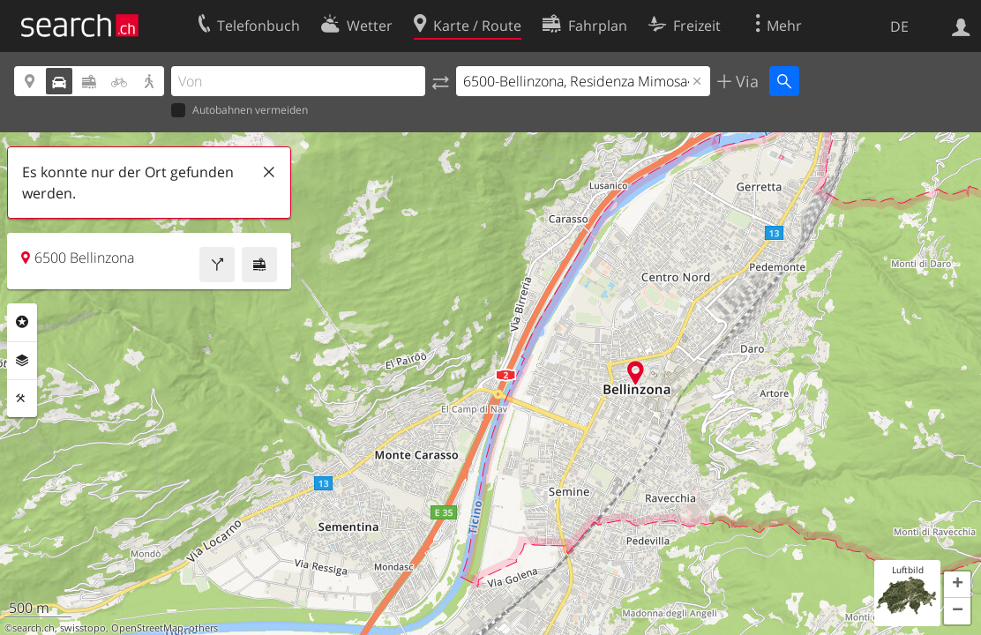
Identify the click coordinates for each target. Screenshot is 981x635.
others (203, 628)
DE (899, 26)
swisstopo (83, 628)
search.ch (33, 628)
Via (745, 81)
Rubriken (22, 321)
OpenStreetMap (147, 628)
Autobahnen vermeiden (239, 110)
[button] (957, 585)
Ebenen (22, 360)
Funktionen (22, 398)
